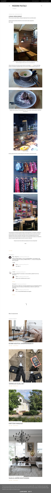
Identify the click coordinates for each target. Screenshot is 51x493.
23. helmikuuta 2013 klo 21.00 (23, 264)
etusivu (14, 8)
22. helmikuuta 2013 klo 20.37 (24, 256)
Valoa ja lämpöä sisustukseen (19, 478)
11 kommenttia (15, 385)
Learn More (23, 491)
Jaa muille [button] (10, 250)
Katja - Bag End (15, 256)
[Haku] (41, 5)
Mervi (17, 264)
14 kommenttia (15, 345)
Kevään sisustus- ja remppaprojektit (21, 343)
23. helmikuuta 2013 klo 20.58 (23, 289)
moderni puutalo (19, 5)
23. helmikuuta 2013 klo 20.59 (23, 276)
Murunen (32, 65)
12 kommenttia (15, 425)
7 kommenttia (15, 480)
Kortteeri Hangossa (16, 423)
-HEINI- (13, 271)
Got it (30, 491)
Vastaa (13, 269)
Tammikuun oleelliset (16, 384)
